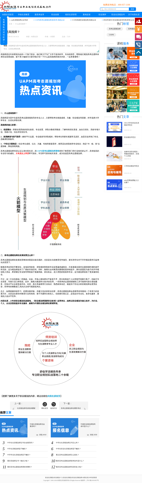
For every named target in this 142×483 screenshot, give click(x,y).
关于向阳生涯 (134, 15)
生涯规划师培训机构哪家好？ (26, 409)
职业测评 (102, 15)
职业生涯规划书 (118, 15)
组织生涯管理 (71, 15)
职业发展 (55, 15)
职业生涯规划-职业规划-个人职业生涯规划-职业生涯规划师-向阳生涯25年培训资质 (71, 477)
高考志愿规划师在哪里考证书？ (71, 409)
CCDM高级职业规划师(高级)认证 (84, 20)
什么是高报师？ (21, 24)
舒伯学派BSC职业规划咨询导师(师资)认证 (118, 20)
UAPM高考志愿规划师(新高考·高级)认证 (50, 20)
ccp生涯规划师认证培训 (19, 20)
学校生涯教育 (23, 15)
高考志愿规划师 (115, 29)
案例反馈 (86, 15)
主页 (10, 24)
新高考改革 (39, 15)
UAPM (111, 35)
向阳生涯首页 (8, 15)
